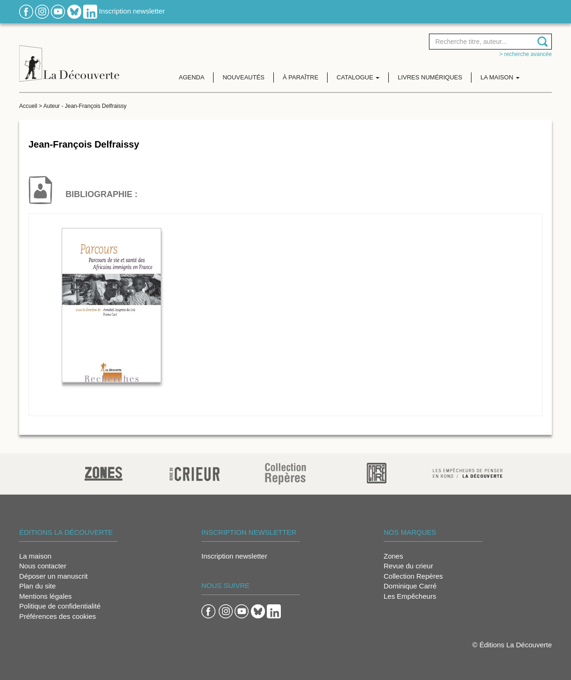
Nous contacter (42, 566)
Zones (393, 556)
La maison (35, 556)
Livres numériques (430, 77)
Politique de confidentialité (59, 606)
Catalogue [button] (357, 77)
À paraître (300, 77)
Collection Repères (413, 576)
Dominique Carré (410, 586)
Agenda (192, 77)
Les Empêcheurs (410, 596)
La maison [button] (500, 77)
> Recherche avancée (526, 54)
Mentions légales (45, 596)
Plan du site (37, 586)
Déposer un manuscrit (53, 576)
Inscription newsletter (132, 11)
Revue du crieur (408, 566)
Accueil (28, 106)
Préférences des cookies (57, 616)
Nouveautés (243, 77)
